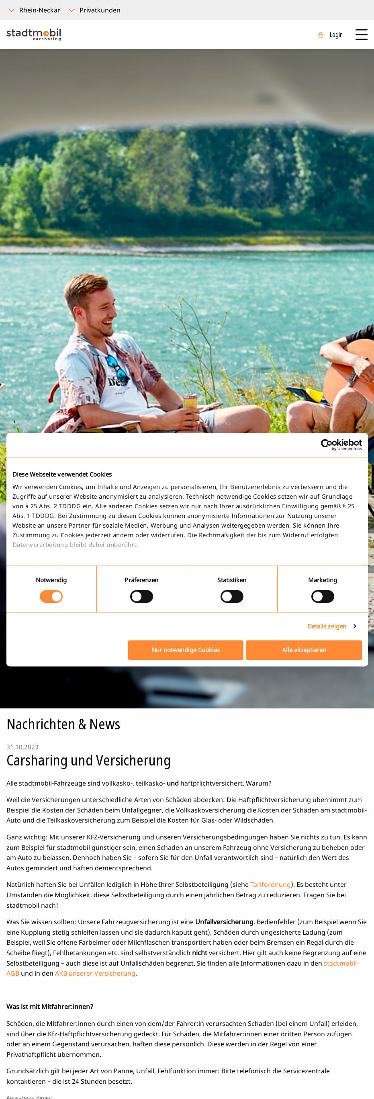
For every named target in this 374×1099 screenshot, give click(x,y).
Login (336, 34)
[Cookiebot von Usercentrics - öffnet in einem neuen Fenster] (327, 445)
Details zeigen (326, 626)
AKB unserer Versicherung (95, 973)
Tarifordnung (270, 884)
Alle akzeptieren (304, 650)
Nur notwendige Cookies (185, 650)
